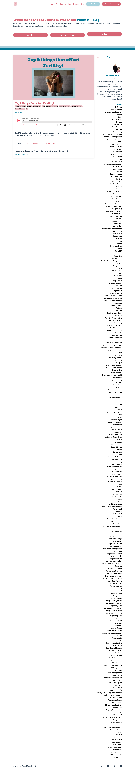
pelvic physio (116, 529)
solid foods (117, 688)
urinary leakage (115, 722)
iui (121, 402)
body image (117, 169)
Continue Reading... (21, 154)
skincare (118, 670)
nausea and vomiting (113, 462)
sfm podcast (117, 663)
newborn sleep (116, 479)
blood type (117, 166)
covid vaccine (116, 248)
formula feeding (115, 335)
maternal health (115, 427)
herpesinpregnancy (114, 365)
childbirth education (113, 204)
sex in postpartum (115, 655)
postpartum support (114, 581)
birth (120, 142)
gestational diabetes (114, 343)
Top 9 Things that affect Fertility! (37, 103)
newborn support (115, 482)
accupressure (116, 109)
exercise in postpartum (113, 296)
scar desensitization (114, 643)
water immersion (115, 747)
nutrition (118, 487)
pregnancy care (115, 598)
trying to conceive (20, 109)
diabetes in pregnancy (113, 266)
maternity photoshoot (113, 437)
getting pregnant (115, 350)
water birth (117, 745)
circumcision (116, 214)
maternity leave (115, 434)
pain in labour (116, 501)
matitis (119, 439)
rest (120, 640)
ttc (27, 109)
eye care (118, 303)
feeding (119, 310)
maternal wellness (114, 429)
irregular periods (37, 106)
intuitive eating (115, 392)
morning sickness (115, 457)
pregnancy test (116, 616)
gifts (120, 353)
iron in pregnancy (115, 397)
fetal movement (115, 320)
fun (120, 340)
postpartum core (115, 558)
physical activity (115, 544)
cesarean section (115, 196)
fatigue (119, 308)
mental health (116, 444)
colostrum (118, 219)
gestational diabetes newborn (110, 348)
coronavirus (117, 233)
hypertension (116, 372)
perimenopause (116, 531)
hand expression (115, 358)
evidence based (116, 293)
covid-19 (118, 251)
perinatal (118, 534)
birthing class (116, 162)
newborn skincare (114, 477)
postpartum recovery (113, 576)
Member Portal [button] (92, 4)
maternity (118, 432)
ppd (120, 591)
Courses (63, 4)
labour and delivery (114, 412)
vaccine (118, 725)
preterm (118, 635)
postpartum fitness (114, 573)
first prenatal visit (114, 325)
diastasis (118, 268)
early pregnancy (115, 283)
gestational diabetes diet (112, 345)
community (117, 221)
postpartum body (115, 556)
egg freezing (117, 288)
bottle (119, 171)
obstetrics (118, 492)
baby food (118, 124)
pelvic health (116, 521)
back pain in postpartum (112, 134)
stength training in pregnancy (109, 692)
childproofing (116, 209)
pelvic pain (117, 524)
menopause (117, 442)
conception (117, 224)
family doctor (116, 305)
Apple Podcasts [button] (67, 35)
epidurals (118, 291)
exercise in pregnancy (113, 301)
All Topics (118, 107)
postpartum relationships (112, 578)
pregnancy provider (114, 611)
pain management (114, 504)
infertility (118, 387)
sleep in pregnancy (114, 673)
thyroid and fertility (77, 106)
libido (119, 415)
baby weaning (116, 129)
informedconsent (115, 390)
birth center (117, 144)
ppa (120, 588)
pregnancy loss (116, 606)
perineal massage (115, 539)
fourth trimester (115, 338)
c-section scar (116, 181)
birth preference (115, 154)
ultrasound (117, 715)
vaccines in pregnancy (113, 727)
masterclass (117, 424)
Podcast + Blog (78, 4)
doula (119, 278)
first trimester (116, 328)
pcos (44, 106)
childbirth (118, 201)
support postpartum (114, 697)
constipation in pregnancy (111, 228)
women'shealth (116, 754)
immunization (116, 382)
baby (120, 117)
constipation (117, 226)
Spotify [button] (30, 35)
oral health (117, 494)
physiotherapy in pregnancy (110, 549)
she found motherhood (52, 106)
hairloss (118, 355)
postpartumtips (116, 586)
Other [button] (104, 34)
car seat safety (116, 184)
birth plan (118, 149)
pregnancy (117, 596)
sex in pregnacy (115, 658)
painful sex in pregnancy (112, 506)
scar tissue (117, 645)
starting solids (116, 690)
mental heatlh (116, 447)
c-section (118, 179)
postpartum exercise (114, 571)
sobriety (118, 685)
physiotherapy (116, 546)
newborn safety (115, 474)
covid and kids (116, 246)
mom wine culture (114, 454)
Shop (69, 4)
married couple (116, 420)
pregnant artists (115, 621)
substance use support (113, 695)
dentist (119, 263)
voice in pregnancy (114, 742)
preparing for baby (114, 630)
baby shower (117, 127)
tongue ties (117, 707)
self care (118, 653)
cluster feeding (116, 216)
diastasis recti (116, 271)
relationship (117, 638)
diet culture (117, 276)
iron (120, 395)
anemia (119, 114)
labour (119, 410)
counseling (117, 236)
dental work (117, 258)
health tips (117, 360)
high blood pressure (114, 367)
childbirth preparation (113, 206)
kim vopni (117, 407)
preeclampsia (116, 593)
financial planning (114, 323)
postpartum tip (116, 583)
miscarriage (117, 452)
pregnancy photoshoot (113, 608)
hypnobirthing (116, 380)
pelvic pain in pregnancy (112, 526)
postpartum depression (113, 561)
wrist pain (117, 757)
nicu (120, 484)
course (119, 241)
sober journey (116, 680)
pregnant (118, 618)
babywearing (116, 132)
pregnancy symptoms (113, 613)
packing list (117, 496)
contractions (117, 231)
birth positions (116, 152)
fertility (29, 106)
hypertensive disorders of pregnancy (112, 376)
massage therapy (115, 422)
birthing (118, 159)
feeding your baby (114, 313)
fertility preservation (113, 318)
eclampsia (118, 286)
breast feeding (116, 174)
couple (119, 238)
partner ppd (117, 514)
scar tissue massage (114, 648)
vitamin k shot (116, 740)
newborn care (116, 472)
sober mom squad (115, 683)
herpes (119, 362)
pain (120, 499)
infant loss (117, 385)
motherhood (117, 459)
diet (120, 273)
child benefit (117, 199)
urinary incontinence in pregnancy (112, 718)
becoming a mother (114, 139)
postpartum (117, 551)
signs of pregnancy (114, 668)
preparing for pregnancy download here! (41, 144)
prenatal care (116, 628)
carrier (119, 189)
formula (118, 333)
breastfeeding (116, 176)
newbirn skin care (114, 467)
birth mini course (115, 147)
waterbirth (117, 750)
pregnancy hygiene (114, 603)
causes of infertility (114, 191)
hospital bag (117, 370)
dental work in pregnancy (111, 261)
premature (118, 623)
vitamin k (118, 737)
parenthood (117, 509)
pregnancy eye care (114, 601)
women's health (115, 752)
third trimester (115, 702)
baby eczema (117, 122)
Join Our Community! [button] (111, 4)
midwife (118, 449)
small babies (117, 675)
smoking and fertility (64, 106)
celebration (117, 194)
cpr (120, 253)
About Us (54, 4)
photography (117, 541)
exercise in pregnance (113, 298)
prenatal (118, 626)
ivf (121, 405)
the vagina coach (115, 700)
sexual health (116, 660)
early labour (117, 281)
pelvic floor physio (114, 519)
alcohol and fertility (20, 106)
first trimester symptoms (112, 330)
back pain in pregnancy (112, 137)
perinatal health (115, 536)
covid (119, 243)
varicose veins (116, 730)
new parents (117, 464)
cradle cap (118, 256)
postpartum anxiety (114, 554)
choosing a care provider (112, 211)
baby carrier (117, 119)
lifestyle (118, 417)
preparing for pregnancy (112, 633)
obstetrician (117, 489)
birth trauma (116, 157)
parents (119, 511)
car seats (118, 186)
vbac (120, 732)
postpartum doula (115, 568)
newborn (118, 469)
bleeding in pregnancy (113, 164)
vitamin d (118, 735)
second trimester (115, 650)
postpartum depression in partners (112, 564)
